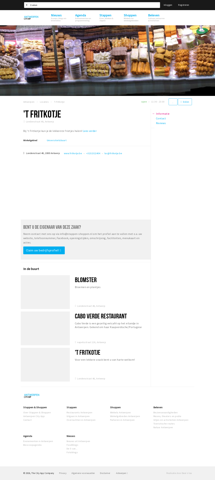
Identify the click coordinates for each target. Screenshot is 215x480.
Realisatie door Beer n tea (179, 473)
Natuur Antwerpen (163, 427)
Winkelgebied (30, 140)
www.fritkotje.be (73, 153)
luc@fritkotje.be (113, 153)
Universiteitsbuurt (57, 140)
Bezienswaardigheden (165, 412)
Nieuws (71, 436)
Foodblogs (72, 444)
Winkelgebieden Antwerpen (125, 416)
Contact (27, 419)
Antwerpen (122, 473)
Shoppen (115, 407)
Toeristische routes (164, 423)
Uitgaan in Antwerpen (78, 416)
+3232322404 (93, 153)
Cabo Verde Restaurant (101, 316)
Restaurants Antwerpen (79, 412)
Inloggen (168, 5)
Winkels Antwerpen (120, 412)
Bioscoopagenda (32, 444)
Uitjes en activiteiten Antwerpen (170, 419)
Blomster (86, 279)
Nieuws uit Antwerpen (78, 441)
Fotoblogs (72, 452)
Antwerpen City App (34, 416)
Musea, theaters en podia (167, 416)
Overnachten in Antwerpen (81, 419)
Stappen (72, 407)
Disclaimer (105, 473)
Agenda (27, 436)
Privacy (62, 473)
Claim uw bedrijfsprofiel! (43, 250)
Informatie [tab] (163, 113)
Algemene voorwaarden (83, 473)
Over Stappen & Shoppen (37, 412)
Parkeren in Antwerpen (122, 419)
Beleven (158, 407)
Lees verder (90, 131)
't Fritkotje (87, 352)
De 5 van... (72, 448)
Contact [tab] (161, 118)
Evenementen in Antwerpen (38, 441)
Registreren (183, 5)
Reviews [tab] (161, 123)
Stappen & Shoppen (35, 407)
